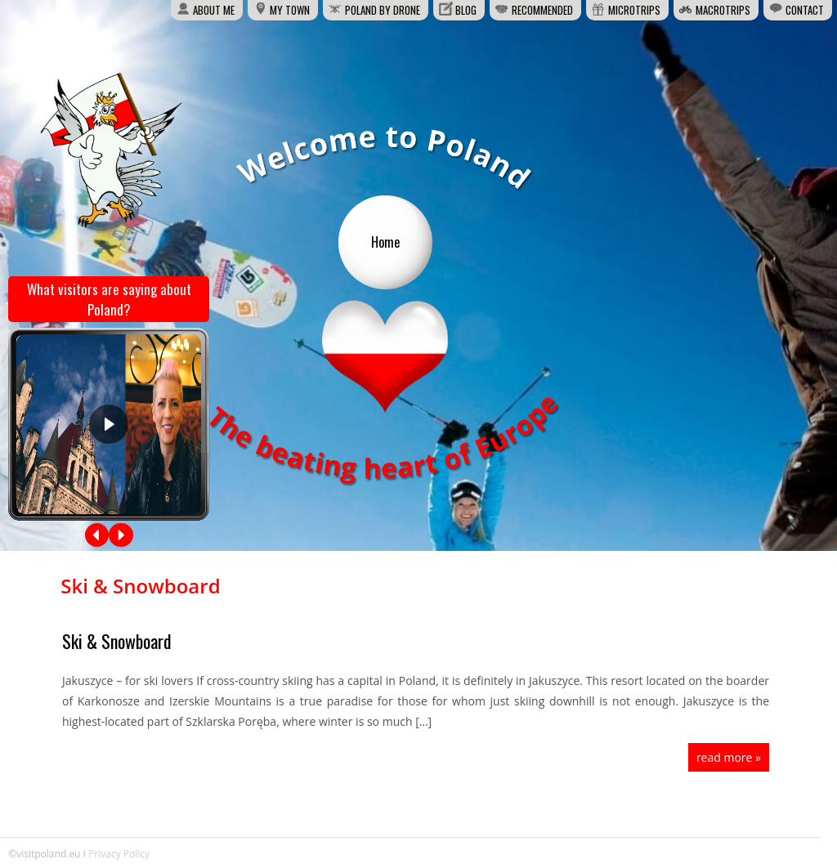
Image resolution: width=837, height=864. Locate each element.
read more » (728, 757)
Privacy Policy (119, 854)
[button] (97, 535)
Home (385, 242)
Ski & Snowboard (117, 641)
